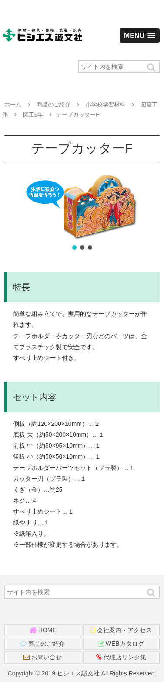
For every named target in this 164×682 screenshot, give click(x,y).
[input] (119, 66)
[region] (82, 212)
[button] (152, 67)
